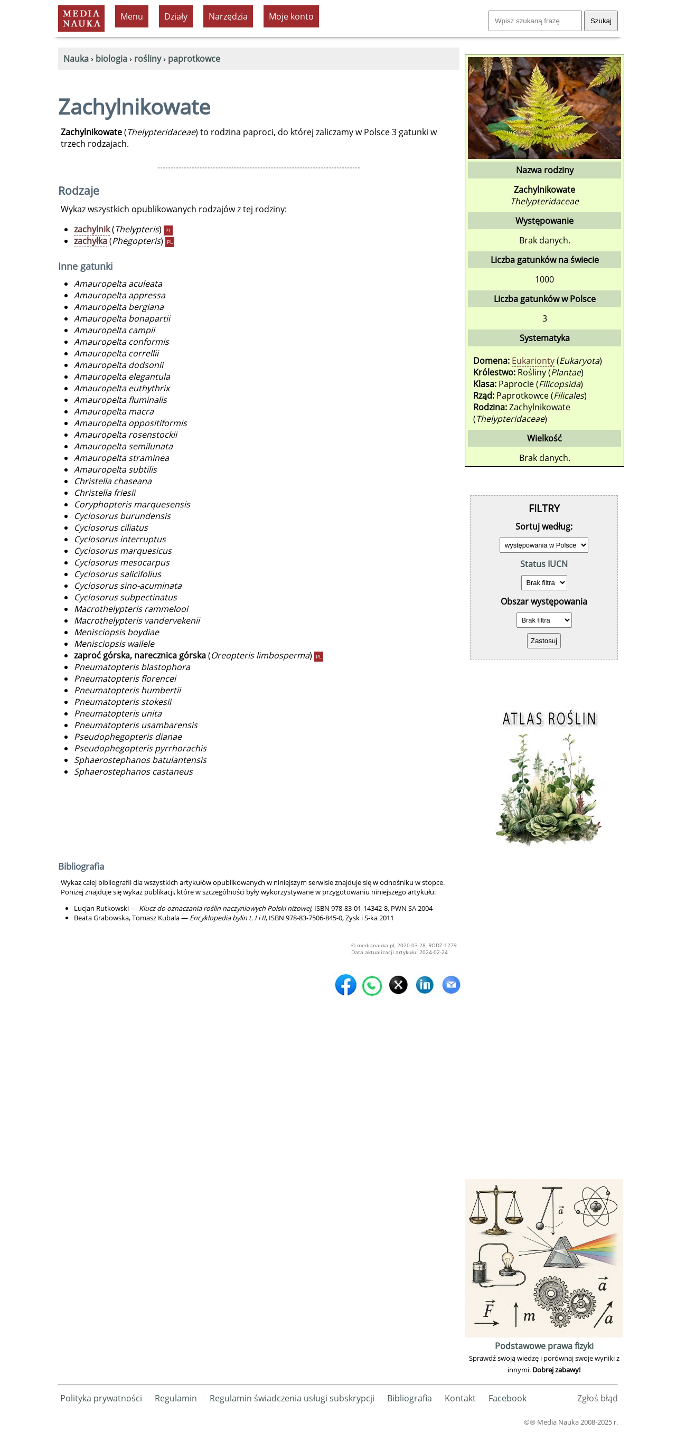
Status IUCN (544, 564)
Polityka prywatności (101, 1398)
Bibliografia (409, 1398)
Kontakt (460, 1398)
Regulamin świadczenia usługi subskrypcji (292, 1398)
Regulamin (176, 1398)
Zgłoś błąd (597, 1398)
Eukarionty (533, 360)
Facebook (508, 1398)
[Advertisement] (544, 1018)
